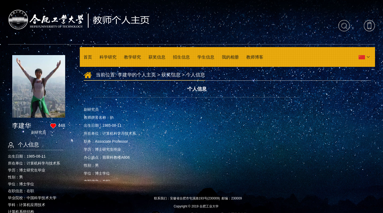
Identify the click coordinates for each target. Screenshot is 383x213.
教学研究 (132, 57)
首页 (88, 57)
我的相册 (230, 57)
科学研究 (107, 57)
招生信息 (181, 57)
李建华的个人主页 (137, 74)
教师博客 (254, 57)
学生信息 (205, 57)
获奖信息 (156, 57)
